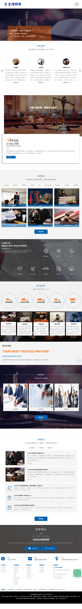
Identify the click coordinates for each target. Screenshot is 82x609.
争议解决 (16, 589)
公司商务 (16, 587)
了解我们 (11, 157)
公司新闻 (41, 573)
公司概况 (3, 573)
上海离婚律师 (18, 595)
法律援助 (29, 577)
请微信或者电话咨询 (40, 565)
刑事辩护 (29, 573)
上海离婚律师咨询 (27, 595)
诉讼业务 (29, 583)
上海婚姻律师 (51, 595)
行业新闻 (41, 575)
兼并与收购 (16, 583)
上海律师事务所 (11, 595)
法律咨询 (29, 579)
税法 (15, 581)
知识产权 (16, 575)
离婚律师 (35, 595)
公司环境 (3, 577)
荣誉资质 (3, 575)
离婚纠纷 (16, 577)
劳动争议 (16, 585)
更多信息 (41, 232)
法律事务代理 (30, 581)
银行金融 (16, 573)
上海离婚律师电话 (42, 595)
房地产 (15, 579)
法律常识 (41, 577)
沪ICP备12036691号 (60, 595)
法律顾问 (29, 575)
